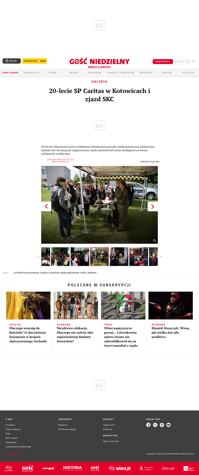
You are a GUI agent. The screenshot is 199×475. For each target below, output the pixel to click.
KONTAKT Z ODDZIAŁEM (120, 72)
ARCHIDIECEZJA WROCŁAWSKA (26, 272)
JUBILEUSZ (44, 272)
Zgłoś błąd (13, 454)
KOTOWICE (92, 272)
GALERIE (74, 72)
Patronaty (146, 72)
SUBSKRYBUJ (162, 62)
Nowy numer (10, 72)
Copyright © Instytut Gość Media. (159, 454)
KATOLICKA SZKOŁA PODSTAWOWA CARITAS (68, 272)
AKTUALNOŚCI (31, 72)
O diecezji (188, 72)
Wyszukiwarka (194, 61)
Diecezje (167, 72)
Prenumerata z (35, 61)
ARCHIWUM (95, 72)
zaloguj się (182, 62)
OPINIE (53, 72)
